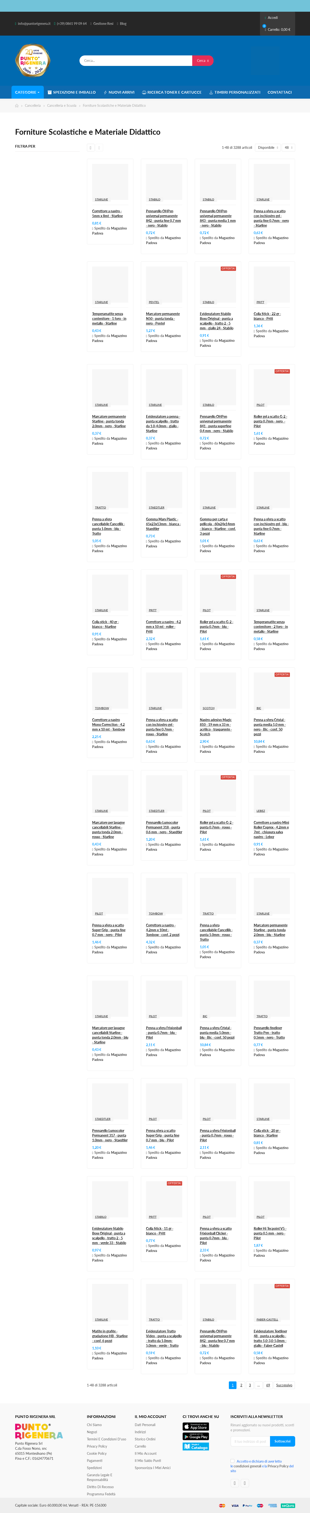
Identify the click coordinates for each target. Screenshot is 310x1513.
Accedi (271, 18)
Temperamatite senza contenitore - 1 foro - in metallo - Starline (109, 318)
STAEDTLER (156, 507)
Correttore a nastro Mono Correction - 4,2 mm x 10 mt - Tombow (108, 724)
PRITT (260, 302)
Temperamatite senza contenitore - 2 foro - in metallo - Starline (271, 626)
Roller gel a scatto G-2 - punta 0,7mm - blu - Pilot (216, 626)
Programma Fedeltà (101, 1494)
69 (268, 1385)
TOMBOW (102, 708)
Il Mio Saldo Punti (148, 1461)
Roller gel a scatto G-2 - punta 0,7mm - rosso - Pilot (216, 827)
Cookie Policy (97, 1453)
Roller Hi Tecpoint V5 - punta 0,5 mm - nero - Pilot (270, 1233)
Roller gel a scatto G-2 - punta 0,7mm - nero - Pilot (270, 421)
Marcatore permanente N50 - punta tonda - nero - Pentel (163, 318)
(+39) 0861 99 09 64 (72, 23)
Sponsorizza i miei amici (152, 1468)
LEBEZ (261, 811)
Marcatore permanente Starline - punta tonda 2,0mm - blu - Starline (270, 930)
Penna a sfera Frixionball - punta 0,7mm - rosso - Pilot (218, 1135)
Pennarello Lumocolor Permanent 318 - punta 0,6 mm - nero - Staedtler (164, 827)
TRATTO (100, 507)
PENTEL (154, 302)
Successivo (284, 1385)
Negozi (92, 1432)
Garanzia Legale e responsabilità (99, 1477)
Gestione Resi (103, 23)
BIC (259, 708)
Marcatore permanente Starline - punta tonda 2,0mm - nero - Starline (109, 421)
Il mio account (146, 1453)
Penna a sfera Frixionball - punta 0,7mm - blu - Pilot (164, 1032)
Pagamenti (94, 1461)
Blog (123, 23)
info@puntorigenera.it (34, 23)
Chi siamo (94, 1425)
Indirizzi (140, 1432)
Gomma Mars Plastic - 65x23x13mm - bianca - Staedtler (163, 524)
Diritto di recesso (100, 1487)
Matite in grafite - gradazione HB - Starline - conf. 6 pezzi (110, 1336)
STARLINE (101, 199)
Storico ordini (145, 1439)
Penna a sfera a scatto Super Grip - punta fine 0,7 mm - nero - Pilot (108, 930)
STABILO (154, 199)
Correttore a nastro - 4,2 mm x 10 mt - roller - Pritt (163, 626)
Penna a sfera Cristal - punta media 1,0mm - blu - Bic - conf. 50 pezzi (217, 1032)
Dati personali (145, 1425)
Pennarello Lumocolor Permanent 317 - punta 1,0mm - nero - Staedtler (110, 1135)
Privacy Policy (97, 1446)
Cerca (203, 61)
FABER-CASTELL (267, 1319)
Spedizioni (94, 1468)
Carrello (140, 1446)
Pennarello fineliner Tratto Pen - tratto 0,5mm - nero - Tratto (269, 1032)
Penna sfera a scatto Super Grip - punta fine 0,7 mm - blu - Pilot (162, 1135)
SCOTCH (208, 708)
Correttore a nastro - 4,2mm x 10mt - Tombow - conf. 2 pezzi (163, 930)
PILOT (261, 404)
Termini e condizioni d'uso (106, 1439)
